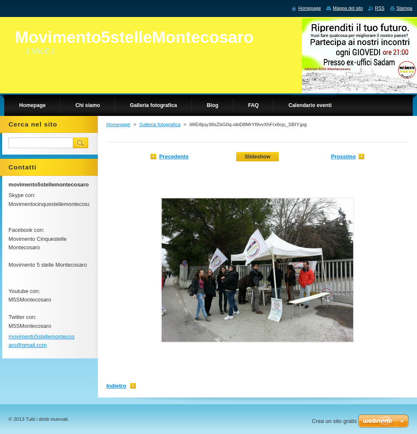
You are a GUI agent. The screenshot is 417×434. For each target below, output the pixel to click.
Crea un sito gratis (334, 421)
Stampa (404, 8)
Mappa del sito (348, 8)
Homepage (118, 124)
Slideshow (257, 157)
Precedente (174, 156)
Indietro (116, 386)
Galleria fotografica (159, 124)
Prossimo (343, 156)
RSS (379, 8)
